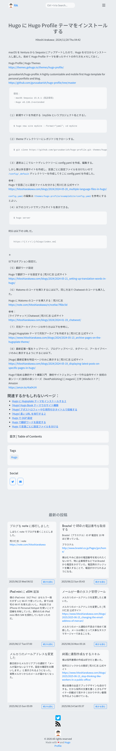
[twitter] (58, 717)
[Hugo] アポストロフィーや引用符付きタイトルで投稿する (44, 409)
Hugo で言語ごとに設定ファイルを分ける (35, 426)
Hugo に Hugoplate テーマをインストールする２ (39, 401)
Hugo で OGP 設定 (22, 418)
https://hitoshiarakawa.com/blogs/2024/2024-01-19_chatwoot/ (45, 320)
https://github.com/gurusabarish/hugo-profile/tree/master (42, 82)
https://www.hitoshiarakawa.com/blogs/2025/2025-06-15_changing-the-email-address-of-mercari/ (84, 617)
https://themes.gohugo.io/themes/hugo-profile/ (36, 67)
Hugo (14, 457)
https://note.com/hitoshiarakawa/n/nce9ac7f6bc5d (38, 304)
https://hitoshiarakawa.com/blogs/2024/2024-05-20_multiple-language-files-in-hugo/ (58, 189)
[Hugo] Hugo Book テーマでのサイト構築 (35, 405)
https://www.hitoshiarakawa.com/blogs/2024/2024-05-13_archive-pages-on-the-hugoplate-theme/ (55, 340)
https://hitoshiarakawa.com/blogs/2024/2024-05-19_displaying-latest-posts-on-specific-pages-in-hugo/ (54, 366)
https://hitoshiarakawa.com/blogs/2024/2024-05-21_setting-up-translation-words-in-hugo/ (57, 281)
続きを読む (48, 581)
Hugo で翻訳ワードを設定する (29, 422)
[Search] (60, 5)
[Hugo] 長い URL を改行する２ (29, 413)
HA (13, 5)
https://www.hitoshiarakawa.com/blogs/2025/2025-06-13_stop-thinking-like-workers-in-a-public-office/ (84, 676)
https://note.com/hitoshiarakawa (28, 544)
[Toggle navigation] (103, 5)
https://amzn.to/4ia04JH (23, 387)
